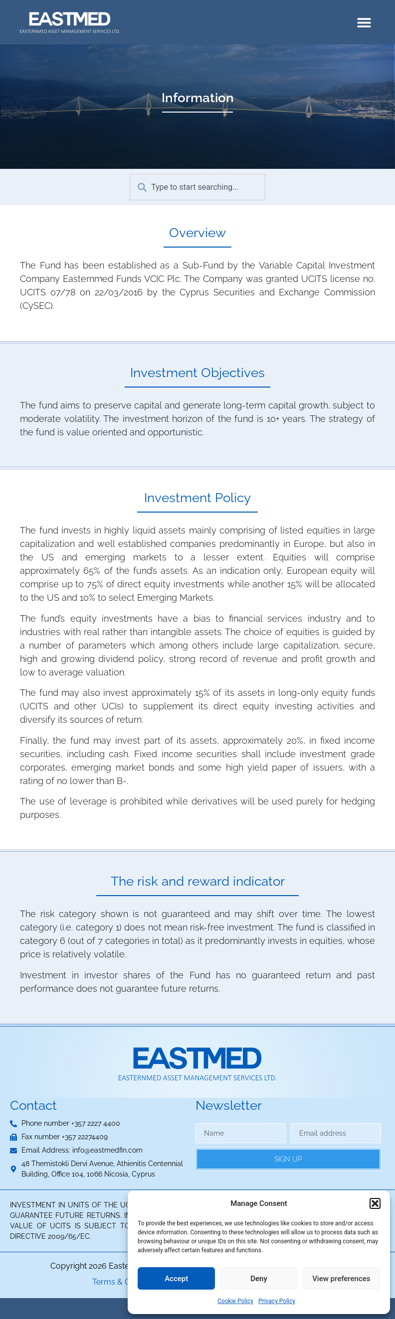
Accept (176, 1278)
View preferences (341, 1278)
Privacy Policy (276, 1301)
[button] (375, 1203)
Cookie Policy (235, 1301)
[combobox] (197, 187)
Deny (258, 1278)
